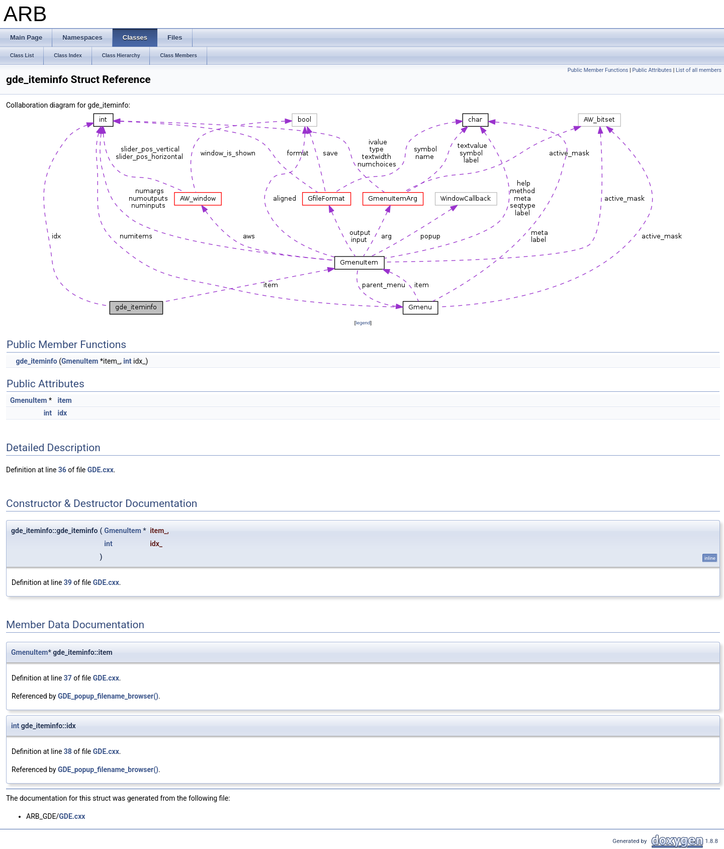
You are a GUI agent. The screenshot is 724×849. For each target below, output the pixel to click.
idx (62, 413)
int (127, 361)
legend (362, 322)
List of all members (698, 70)
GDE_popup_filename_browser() (108, 696)
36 (62, 470)
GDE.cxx (100, 470)
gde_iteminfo (36, 361)
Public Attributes (652, 70)
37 (68, 678)
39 (68, 582)
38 (68, 751)
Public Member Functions (598, 70)
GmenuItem (79, 361)
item (64, 400)
